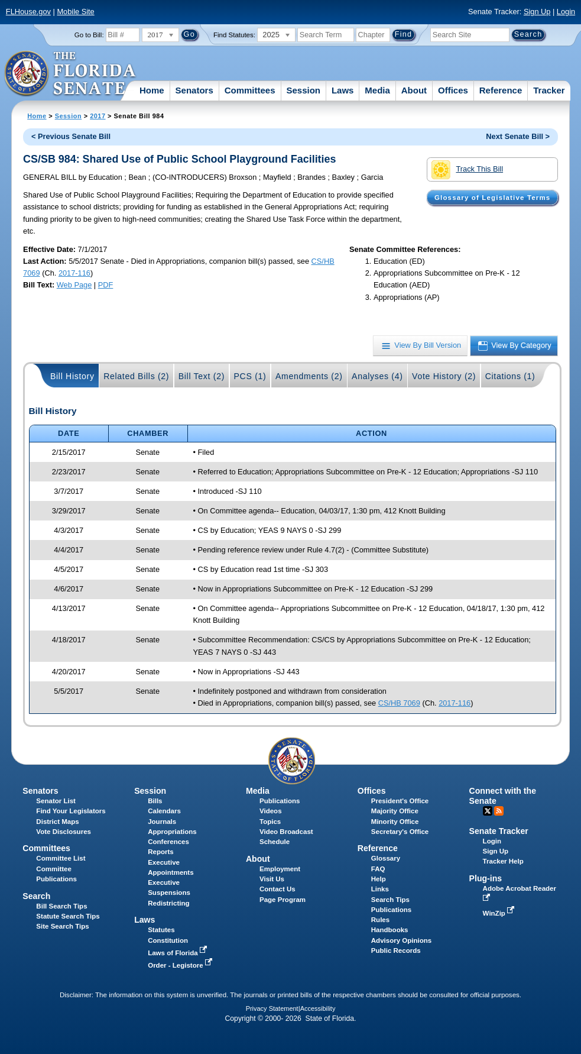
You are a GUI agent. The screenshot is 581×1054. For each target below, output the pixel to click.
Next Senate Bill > (518, 136)
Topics (270, 821)
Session (303, 90)
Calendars (164, 810)
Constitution (168, 940)
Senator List (56, 800)
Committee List (60, 858)
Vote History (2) (444, 376)
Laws (343, 90)
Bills (155, 800)
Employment (279, 868)
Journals (162, 821)
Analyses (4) (377, 376)
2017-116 (74, 273)
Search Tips (390, 899)
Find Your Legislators (70, 810)
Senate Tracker (498, 831)
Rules (380, 919)
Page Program (282, 899)
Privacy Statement (272, 1008)
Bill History (72, 376)
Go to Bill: (89, 34)
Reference (500, 90)
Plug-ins (485, 878)
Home (151, 90)
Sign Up (537, 11)
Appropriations (172, 831)
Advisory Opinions (401, 940)
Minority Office (395, 821)
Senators (194, 90)
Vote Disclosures (63, 831)
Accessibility (318, 1008)
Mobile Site (75, 11)
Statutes (161, 929)
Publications (279, 800)
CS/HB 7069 (399, 703)
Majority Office (394, 810)
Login (566, 11)
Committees (250, 90)
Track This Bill (467, 169)
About (414, 90)
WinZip (500, 913)
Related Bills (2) (136, 376)
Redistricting (168, 903)
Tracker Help (503, 861)
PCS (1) (250, 376)
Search (36, 896)
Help (378, 878)
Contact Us (277, 889)
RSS (499, 811)
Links (380, 889)
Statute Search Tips (67, 916)
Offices (453, 90)
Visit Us (271, 878)
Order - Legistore (181, 965)
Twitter (487, 811)
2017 (97, 115)
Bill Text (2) (201, 376)
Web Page (74, 284)
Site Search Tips (62, 926)
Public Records (396, 950)
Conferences (168, 841)
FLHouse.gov (28, 11)
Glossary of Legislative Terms (492, 197)
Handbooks (389, 929)
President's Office (400, 800)
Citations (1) (510, 376)
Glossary (385, 858)
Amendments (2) (309, 376)
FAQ (378, 868)
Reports (161, 851)
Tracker (548, 90)
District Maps (57, 821)
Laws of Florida (178, 952)
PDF (105, 284)
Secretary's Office (400, 831)
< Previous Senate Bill (71, 136)
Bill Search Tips (61, 906)
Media (377, 90)
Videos (270, 810)
